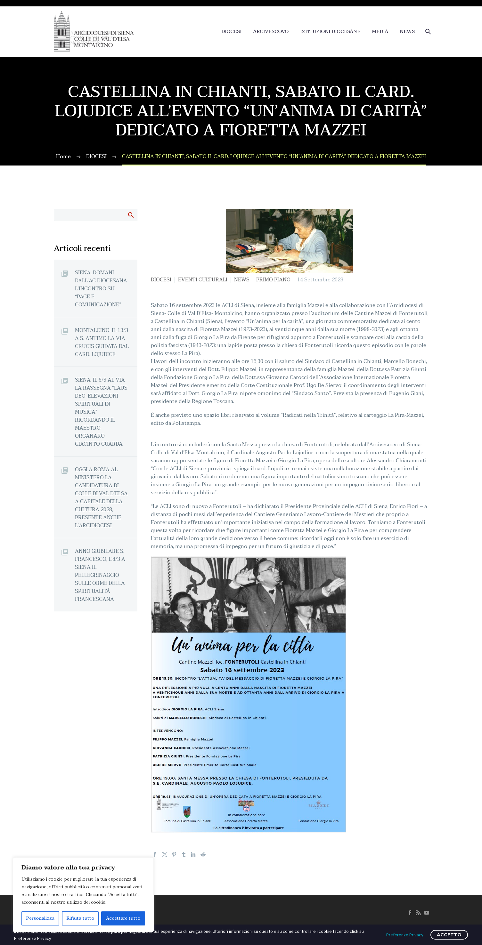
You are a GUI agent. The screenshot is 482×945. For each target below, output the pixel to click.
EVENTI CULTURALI (202, 279)
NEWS (407, 32)
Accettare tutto (123, 918)
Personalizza (40, 918)
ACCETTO (449, 935)
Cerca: (130, 215)
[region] (83, 894)
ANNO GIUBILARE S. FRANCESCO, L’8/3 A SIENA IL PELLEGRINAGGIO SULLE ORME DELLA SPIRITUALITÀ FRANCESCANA (100, 575)
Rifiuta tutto (80, 918)
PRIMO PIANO (273, 279)
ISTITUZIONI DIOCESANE (330, 32)
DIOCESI (231, 32)
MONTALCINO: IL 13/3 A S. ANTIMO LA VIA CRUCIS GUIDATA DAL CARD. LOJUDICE (102, 342)
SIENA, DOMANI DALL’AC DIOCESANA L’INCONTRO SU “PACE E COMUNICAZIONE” (101, 288)
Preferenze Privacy (404, 935)
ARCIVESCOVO (271, 32)
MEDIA (380, 32)
